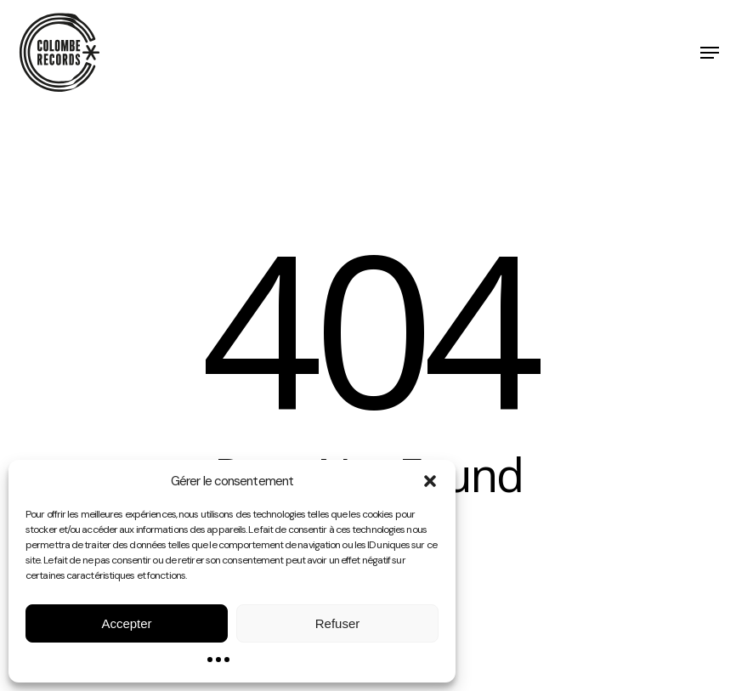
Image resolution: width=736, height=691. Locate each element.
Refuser (337, 623)
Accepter (126, 623)
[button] (430, 481)
